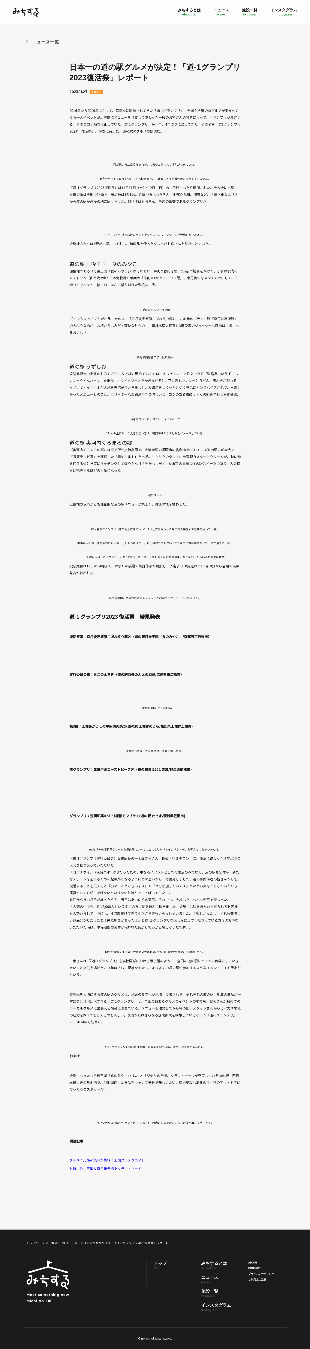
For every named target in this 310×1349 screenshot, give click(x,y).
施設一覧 (249, 12)
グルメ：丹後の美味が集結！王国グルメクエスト (107, 1160)
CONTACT (254, 1268)
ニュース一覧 (45, 42)
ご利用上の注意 (257, 1279)
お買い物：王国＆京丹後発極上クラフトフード (105, 1168)
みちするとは (189, 12)
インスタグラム (283, 12)
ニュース (221, 12)
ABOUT (253, 1262)
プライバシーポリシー (261, 1273)
